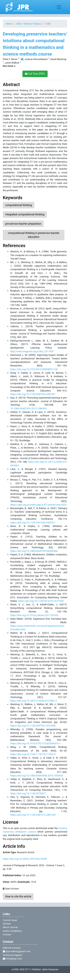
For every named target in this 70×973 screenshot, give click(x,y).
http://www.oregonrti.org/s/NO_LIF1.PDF (32, 351)
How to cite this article (18, 896)
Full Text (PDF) (35, 73)
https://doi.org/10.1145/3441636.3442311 (32, 522)
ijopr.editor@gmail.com (16, 951)
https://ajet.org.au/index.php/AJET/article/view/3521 (38, 504)
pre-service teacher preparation (23, 223)
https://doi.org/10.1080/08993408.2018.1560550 (36, 775)
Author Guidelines (12, 931)
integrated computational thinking (24, 214)
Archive (7, 923)
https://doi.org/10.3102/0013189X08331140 (34, 369)
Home (9, 23)
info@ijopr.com (12, 958)
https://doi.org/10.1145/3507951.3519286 (32, 725)
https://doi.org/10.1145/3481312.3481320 (32, 814)
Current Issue (10, 920)
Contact (7, 934)
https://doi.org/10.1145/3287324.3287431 (32, 394)
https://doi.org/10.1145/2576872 (28, 793)
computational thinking (18, 205)
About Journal (10, 927)
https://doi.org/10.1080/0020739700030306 (33, 551)
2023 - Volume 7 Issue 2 (29, 23)
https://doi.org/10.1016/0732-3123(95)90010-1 (35, 743)
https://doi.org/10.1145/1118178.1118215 (32, 754)
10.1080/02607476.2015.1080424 (28, 408)
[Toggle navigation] (59, 7)
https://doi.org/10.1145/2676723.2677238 (40, 601)
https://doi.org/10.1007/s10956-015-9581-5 (33, 700)
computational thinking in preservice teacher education (33, 234)
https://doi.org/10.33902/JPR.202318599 (25, 858)
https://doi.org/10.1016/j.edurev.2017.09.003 (34, 615)
